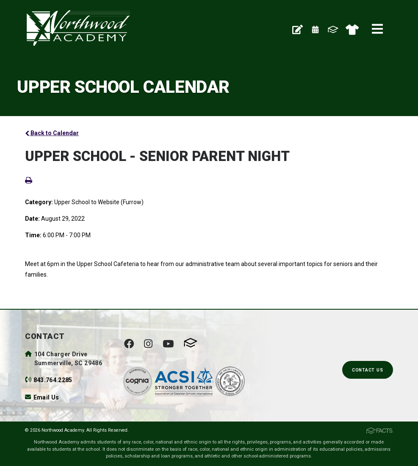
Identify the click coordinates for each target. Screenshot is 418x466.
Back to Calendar (52, 133)
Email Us (46, 397)
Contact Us (367, 370)
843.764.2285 (52, 380)
